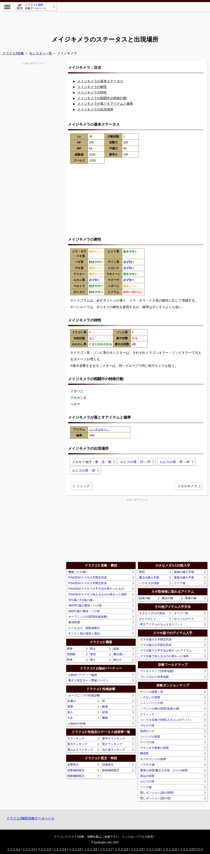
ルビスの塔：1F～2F (135, 462)
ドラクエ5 (75, 849)
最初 (142, 571)
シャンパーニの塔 (151, 703)
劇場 (105, 706)
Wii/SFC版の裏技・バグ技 (85, 605)
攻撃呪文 (73, 764)
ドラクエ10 (153, 849)
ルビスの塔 (147, 781)
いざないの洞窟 (150, 697)
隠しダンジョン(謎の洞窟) (156, 792)
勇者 (70, 648)
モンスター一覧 (40, 53)
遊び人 (117, 659)
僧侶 (93, 654)
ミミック (83, 486)
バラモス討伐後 (149, 583)
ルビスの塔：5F (84, 470)
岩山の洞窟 (147, 775)
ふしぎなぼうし (99, 429)
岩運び (71, 701)
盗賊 (116, 648)
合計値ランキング (113, 749)
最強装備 (74, 622)
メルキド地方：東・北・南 (91, 462)
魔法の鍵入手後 (149, 577)
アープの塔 (147, 742)
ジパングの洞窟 (150, 736)
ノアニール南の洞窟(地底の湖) (159, 708)
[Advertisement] (105, 20)
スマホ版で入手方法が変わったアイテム (166, 650)
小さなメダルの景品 (152, 613)
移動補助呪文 (75, 775)
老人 (70, 712)
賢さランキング (112, 744)
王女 (70, 717)
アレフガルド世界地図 (154, 676)
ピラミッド (147, 714)
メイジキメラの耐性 (92, 87)
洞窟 (70, 706)
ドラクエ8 (121, 849)
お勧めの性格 (77, 723)
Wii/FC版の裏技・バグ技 (84, 611)
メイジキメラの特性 (92, 92)
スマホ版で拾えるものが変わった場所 (164, 656)
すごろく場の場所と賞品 (84, 633)
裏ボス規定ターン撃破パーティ (88, 680)
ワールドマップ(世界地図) (156, 671)
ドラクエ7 (106, 849)
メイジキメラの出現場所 (95, 109)
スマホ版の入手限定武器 (156, 639)
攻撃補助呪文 (75, 770)
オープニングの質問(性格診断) (87, 616)
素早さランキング (113, 738)
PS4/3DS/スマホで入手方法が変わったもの (96, 588)
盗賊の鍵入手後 (184, 571)
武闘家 (71, 654)
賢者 (70, 659)
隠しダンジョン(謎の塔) (155, 798)
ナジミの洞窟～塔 (151, 691)
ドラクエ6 (90, 849)
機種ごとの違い (78, 571)
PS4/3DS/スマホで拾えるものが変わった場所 (97, 594)
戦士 (93, 648)
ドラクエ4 (59, 849)
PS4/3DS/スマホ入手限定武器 (87, 577)
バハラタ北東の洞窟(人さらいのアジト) (165, 719)
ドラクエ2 (28, 849)
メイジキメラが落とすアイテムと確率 (105, 103)
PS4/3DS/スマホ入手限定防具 (87, 583)
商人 (93, 659)
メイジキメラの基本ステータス (100, 81)
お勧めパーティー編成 (82, 674)
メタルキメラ (187, 486)
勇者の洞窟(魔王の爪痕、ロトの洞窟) (164, 770)
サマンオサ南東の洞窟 (154, 747)
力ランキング (75, 738)
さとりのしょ (147, 618)
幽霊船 (144, 753)
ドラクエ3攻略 (13, 53)
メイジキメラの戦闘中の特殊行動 (102, 98)
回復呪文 (108, 764)
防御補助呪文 (110, 770)
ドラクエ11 (170, 849)
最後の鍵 (190, 598)
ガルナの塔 (147, 725)
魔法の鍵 (167, 598)
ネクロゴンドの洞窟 (153, 759)
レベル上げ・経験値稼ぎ (84, 628)
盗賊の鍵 (144, 598)
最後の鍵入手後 (184, 577)
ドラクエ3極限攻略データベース (30, 818)
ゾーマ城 (146, 787)
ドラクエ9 (136, 849)
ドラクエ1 (13, 849)
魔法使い (119, 654)
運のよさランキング (80, 749)
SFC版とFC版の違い (81, 600)
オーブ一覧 (181, 613)
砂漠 (105, 712)
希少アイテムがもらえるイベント (161, 624)
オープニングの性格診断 (84, 695)
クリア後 (179, 583)
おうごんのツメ (184, 618)
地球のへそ (147, 731)
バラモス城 (147, 764)
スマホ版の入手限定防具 (156, 645)
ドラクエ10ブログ (191, 849)
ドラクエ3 (44, 849)
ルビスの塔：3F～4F (175, 462)
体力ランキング (77, 744)
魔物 (105, 717)
